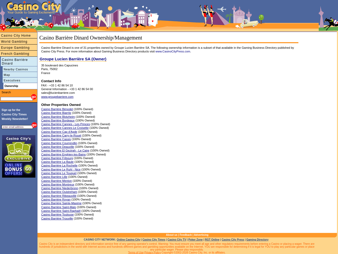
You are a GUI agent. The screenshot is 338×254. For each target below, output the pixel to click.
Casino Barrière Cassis (56, 139)
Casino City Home (16, 35)
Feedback (186, 234)
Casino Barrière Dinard (15, 61)
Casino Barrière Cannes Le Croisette (65, 127)
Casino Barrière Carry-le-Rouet (61, 135)
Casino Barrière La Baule (57, 161)
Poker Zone (195, 239)
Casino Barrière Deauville (57, 146)
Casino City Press (233, 239)
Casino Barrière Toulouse (57, 214)
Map (7, 74)
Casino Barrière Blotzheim (58, 116)
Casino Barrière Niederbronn (59, 188)
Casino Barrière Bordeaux (58, 120)
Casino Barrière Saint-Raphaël (61, 210)
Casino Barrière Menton (56, 180)
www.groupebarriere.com (57, 96)
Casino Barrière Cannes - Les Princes (65, 124)
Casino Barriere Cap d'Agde (59, 131)
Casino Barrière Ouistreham (59, 191)
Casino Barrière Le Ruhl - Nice (61, 169)
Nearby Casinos (16, 69)
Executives (12, 80)
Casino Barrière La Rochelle (59, 165)
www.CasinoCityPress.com (173, 51)
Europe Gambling (15, 48)
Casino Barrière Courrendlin (59, 143)
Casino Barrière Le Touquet (59, 173)
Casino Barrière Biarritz (56, 112)
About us (171, 234)
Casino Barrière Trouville (57, 218)
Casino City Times (153, 239)
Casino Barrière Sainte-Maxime (61, 203)
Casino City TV (176, 239)
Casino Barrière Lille (54, 176)
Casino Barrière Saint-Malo (58, 207)
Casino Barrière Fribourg (57, 158)
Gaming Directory (257, 239)
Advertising (201, 234)
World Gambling (14, 41)
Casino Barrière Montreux (57, 184)
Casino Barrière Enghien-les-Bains (63, 154)
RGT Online (212, 239)
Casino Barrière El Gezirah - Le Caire (65, 150)
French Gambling (15, 54)
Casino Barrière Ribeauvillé (58, 195)
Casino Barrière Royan (56, 199)
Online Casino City (128, 239)
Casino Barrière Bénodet (57, 109)
